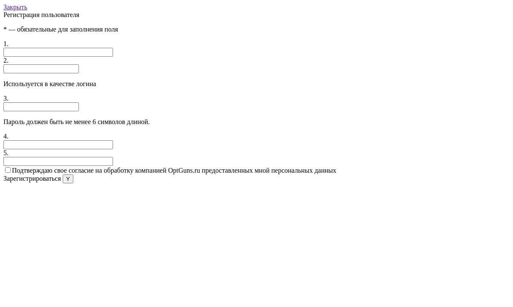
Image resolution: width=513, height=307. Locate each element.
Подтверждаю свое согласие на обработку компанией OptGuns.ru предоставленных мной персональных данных (170, 170)
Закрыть (15, 7)
